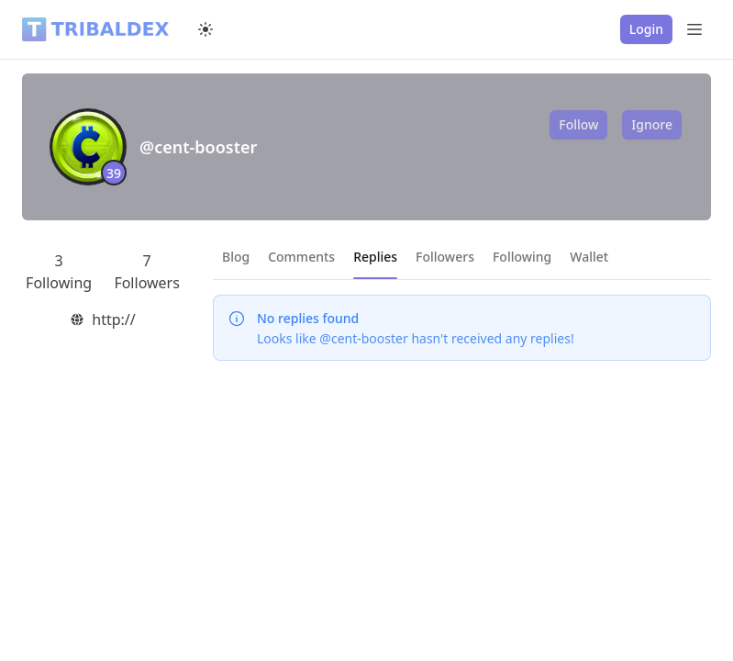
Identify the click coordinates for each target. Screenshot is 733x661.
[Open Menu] (694, 29)
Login (646, 29)
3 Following (59, 272)
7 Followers (146, 272)
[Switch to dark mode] (205, 29)
